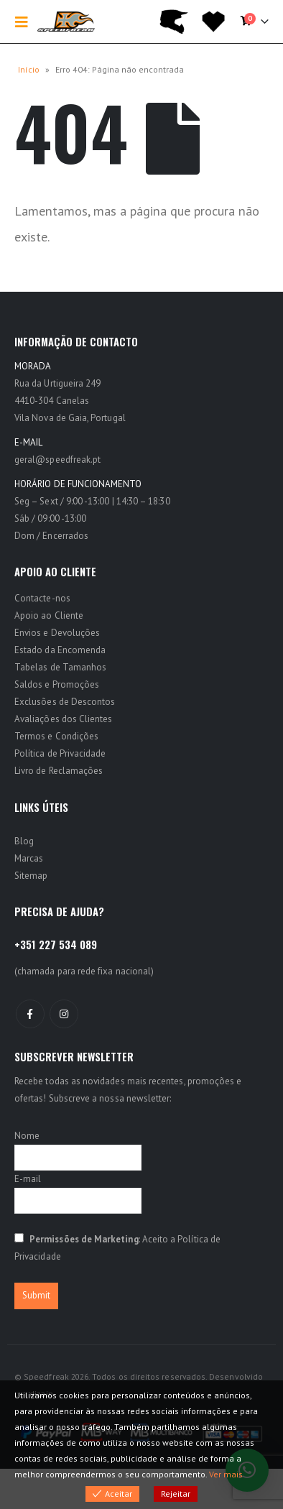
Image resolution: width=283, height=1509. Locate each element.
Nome (27, 1136)
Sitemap (30, 875)
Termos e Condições (56, 736)
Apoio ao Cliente (48, 615)
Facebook (30, 1014)
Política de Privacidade (60, 753)
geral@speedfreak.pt (57, 459)
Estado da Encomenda (60, 650)
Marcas (28, 858)
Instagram (64, 1014)
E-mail (27, 1179)
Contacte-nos (42, 598)
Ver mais (226, 1474)
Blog (24, 841)
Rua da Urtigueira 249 (57, 383)
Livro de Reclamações (58, 771)
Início (29, 69)
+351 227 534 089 (55, 944)
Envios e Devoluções (57, 633)
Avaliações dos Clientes (63, 719)
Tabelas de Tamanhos (60, 667)
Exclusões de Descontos (64, 702)
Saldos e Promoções (56, 684)
